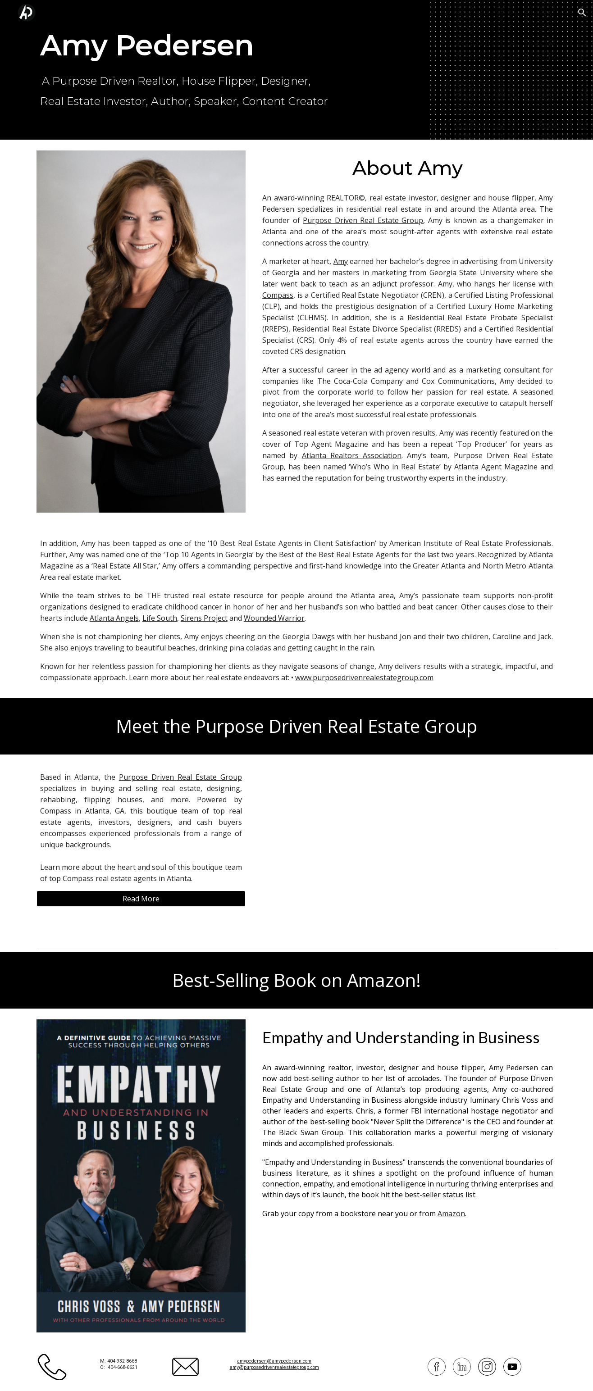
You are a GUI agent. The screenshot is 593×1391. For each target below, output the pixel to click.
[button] (582, 12)
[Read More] (141, 898)
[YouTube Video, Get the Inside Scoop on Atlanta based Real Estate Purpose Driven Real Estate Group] (408, 849)
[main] (252, 69)
